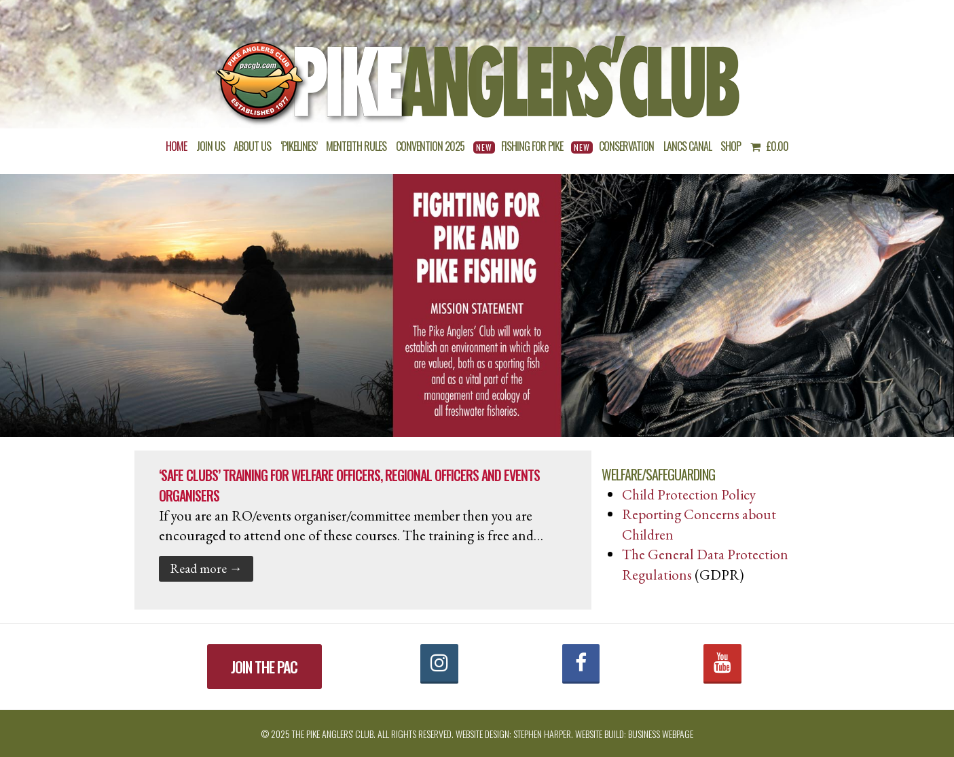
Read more (206, 568)
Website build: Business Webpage (634, 733)
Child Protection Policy (689, 494)
